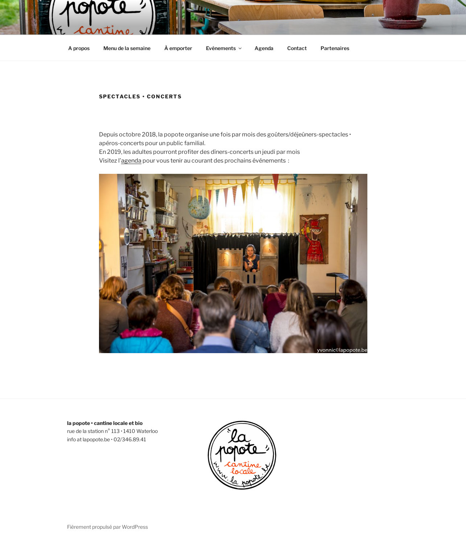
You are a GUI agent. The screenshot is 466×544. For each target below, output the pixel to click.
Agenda (264, 48)
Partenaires (335, 48)
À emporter (178, 48)
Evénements (224, 48)
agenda (131, 160)
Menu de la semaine (126, 48)
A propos (79, 48)
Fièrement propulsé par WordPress (107, 527)
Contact (297, 48)
